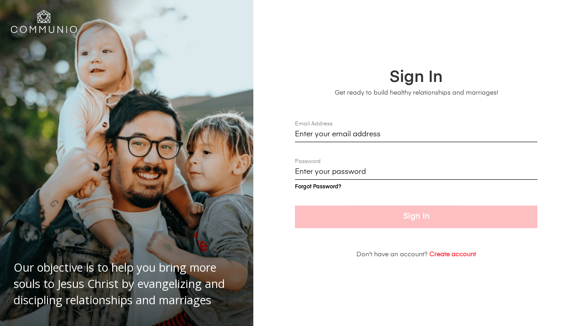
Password (308, 161)
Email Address (313, 124)
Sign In (416, 216)
